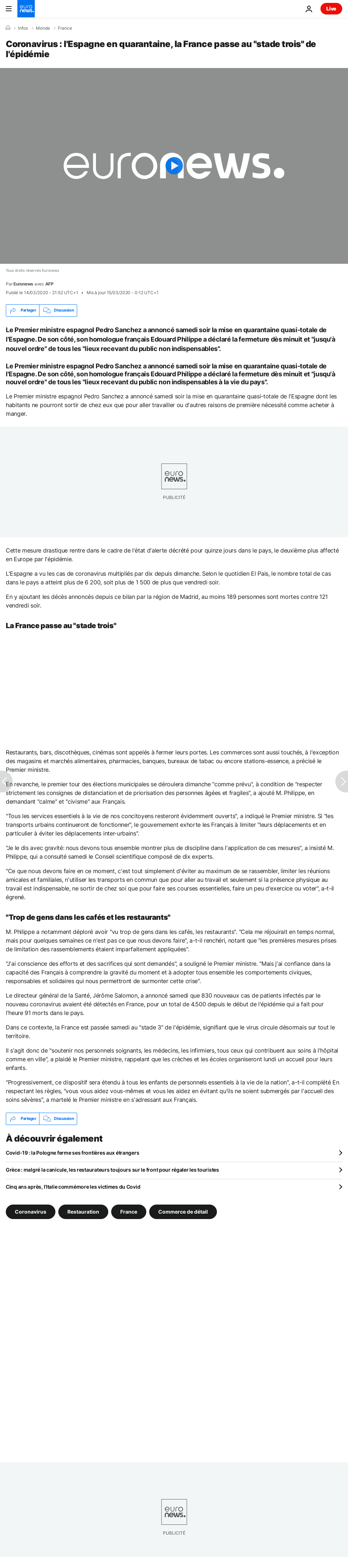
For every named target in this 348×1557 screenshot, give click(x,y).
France (65, 28)
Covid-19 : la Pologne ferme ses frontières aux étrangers (72, 1153)
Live (331, 8)
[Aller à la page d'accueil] (26, 8)
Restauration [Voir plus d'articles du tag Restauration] (83, 1211)
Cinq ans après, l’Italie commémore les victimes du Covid (73, 1187)
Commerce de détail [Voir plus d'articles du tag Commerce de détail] (183, 1211)
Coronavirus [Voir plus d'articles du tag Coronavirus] (30, 1211)
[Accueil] (8, 27)
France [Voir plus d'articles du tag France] (128, 1211)
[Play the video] (174, 166)
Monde (43, 28)
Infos (23, 28)
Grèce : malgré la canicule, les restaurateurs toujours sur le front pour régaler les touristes (112, 1170)
